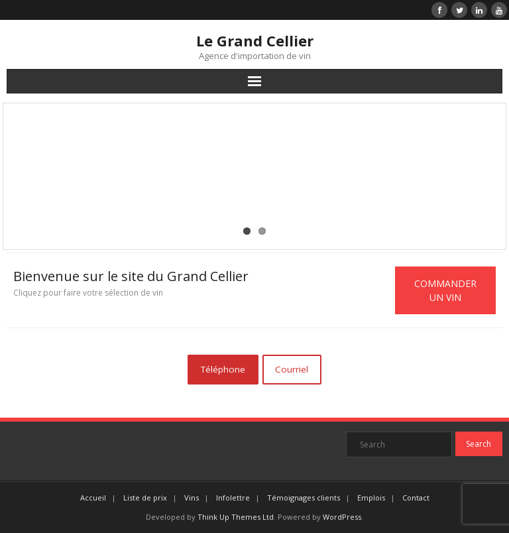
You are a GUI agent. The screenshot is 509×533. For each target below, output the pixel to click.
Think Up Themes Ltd (236, 517)
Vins (191, 498)
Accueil (93, 498)
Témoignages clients (303, 498)
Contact (415, 498)
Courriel (291, 369)
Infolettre (233, 498)
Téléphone (223, 369)
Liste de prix (145, 498)
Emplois (371, 498)
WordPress (342, 517)
